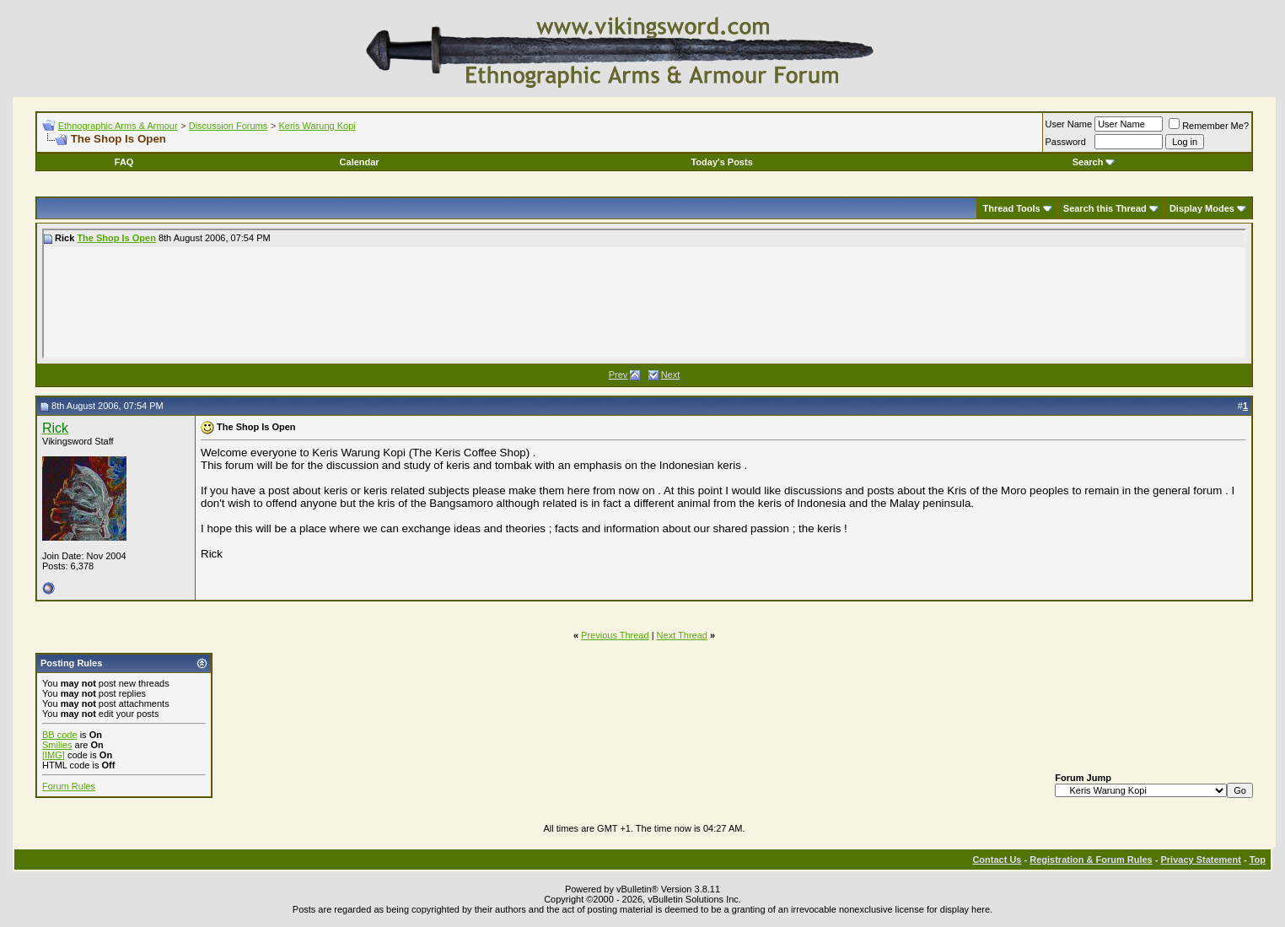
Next (670, 374)
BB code (60, 735)
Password (1066, 142)
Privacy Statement (1200, 859)
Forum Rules (68, 786)
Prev (618, 374)
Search (1094, 162)
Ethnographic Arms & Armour (118, 126)
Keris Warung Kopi (316, 126)
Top (1258, 859)
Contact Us (996, 859)
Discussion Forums (228, 126)
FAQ (124, 162)
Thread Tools (1011, 208)
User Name (1069, 124)
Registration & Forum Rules (1091, 859)
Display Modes (1201, 208)
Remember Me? (1209, 126)
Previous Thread (615, 635)
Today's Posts (721, 162)
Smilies (57, 745)
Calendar (359, 162)
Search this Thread (1105, 208)
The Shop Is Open (116, 238)
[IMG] (53, 755)
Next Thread (682, 635)
